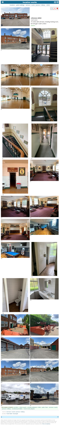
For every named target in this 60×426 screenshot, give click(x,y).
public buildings (20, 5)
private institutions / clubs (34, 407)
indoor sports (22, 407)
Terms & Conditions (46, 423)
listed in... (33, 25)
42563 (48, 5)
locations (12, 5)
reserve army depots (29, 409)
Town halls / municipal (12, 413)
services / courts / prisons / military (35, 5)
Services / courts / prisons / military (15, 412)
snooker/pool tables (17, 409)
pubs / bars (45, 407)
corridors (16, 407)
